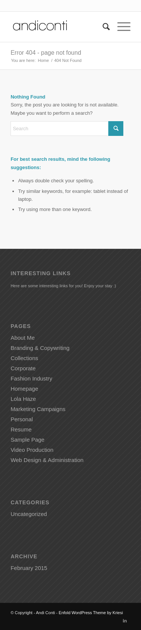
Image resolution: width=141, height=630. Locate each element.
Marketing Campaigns (38, 409)
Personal (22, 419)
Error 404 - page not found (46, 52)
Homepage (24, 388)
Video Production (32, 450)
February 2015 (29, 568)
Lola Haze (23, 399)
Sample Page (27, 439)
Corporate (23, 368)
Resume (21, 429)
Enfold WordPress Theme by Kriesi (91, 612)
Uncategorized (29, 514)
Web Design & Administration (47, 460)
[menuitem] (102, 27)
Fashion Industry (31, 378)
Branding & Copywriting (40, 348)
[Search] (102, 27)
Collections (24, 358)
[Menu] (120, 27)
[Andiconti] (58, 27)
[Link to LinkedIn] (124, 620)
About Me (23, 337)
